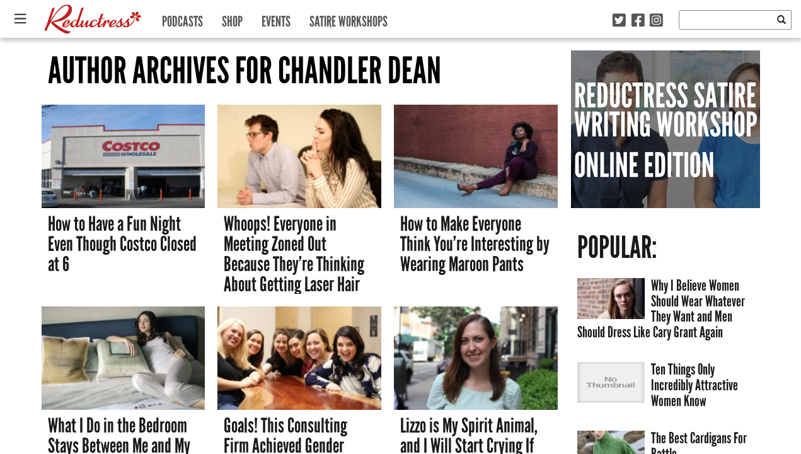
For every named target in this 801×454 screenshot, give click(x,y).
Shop (232, 19)
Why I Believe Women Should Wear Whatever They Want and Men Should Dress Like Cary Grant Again (661, 308)
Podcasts (182, 19)
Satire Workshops (348, 19)
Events (276, 19)
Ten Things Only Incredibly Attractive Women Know (694, 384)
